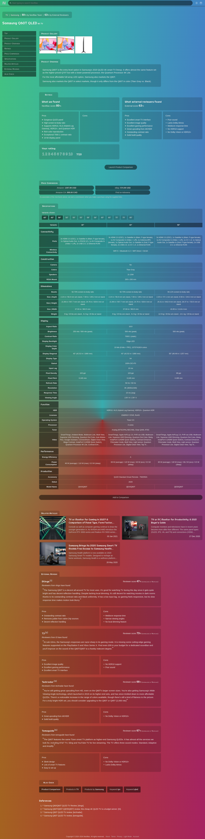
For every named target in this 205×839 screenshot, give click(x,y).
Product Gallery (11, 38)
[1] (51, 580)
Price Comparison (11, 54)
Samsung (15, 15)
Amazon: (66, 188)
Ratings (7, 48)
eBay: (123, 188)
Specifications (10, 59)
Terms (113, 837)
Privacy (119, 837)
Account (136, 837)
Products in (72, 789)
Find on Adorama (122, 192)
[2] (46, 632)
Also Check (9, 74)
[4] (55, 730)
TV (7, 15)
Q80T (112, 77)
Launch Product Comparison (121, 167)
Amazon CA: (66, 192)
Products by (94, 789)
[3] (55, 681)
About (108, 837)
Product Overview (12, 43)
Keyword (115, 789)
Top (6, 33)
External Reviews (11, 69)
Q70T (64, 72)
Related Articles (11, 64)
